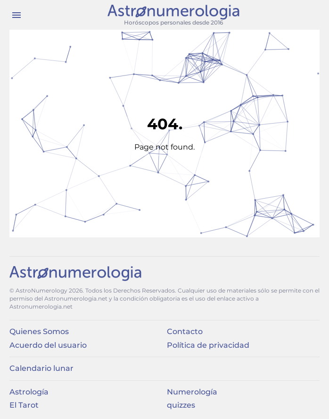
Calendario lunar (41, 368)
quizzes (181, 405)
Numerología (192, 391)
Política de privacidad (208, 345)
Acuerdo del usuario (48, 345)
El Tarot (24, 405)
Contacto (185, 331)
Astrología (29, 391)
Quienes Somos (39, 331)
